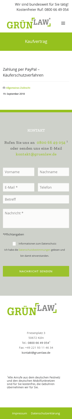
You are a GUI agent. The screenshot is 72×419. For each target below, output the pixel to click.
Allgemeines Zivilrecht (18, 87)
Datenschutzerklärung (45, 413)
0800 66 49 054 (51, 159)
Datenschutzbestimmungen (34, 266)
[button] (63, 23)
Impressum (19, 413)
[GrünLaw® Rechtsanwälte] (32, 23)
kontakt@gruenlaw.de (36, 170)
